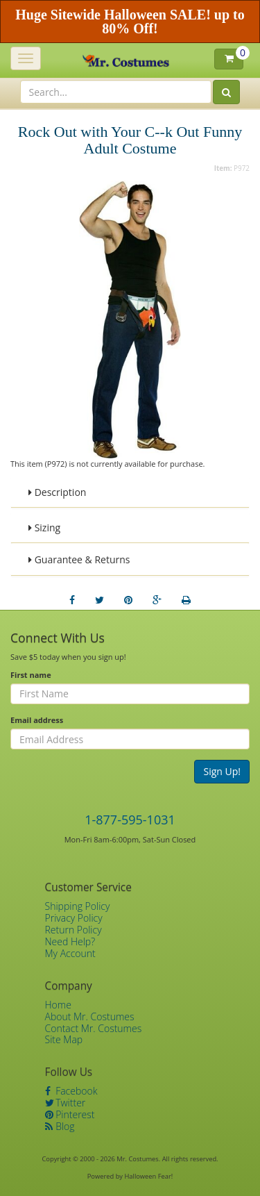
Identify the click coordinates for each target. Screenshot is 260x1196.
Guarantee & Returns (79, 559)
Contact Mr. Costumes (93, 1028)
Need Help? (70, 941)
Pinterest (70, 1114)
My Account (70, 953)
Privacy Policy (74, 917)
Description (57, 492)
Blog (60, 1126)
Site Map (64, 1039)
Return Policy (73, 929)
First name (30, 675)
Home (58, 1004)
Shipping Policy (77, 906)
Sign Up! (222, 771)
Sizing (44, 527)
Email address (36, 720)
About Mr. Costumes (90, 1016)
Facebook (71, 1090)
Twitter (65, 1102)
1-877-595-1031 (130, 819)
